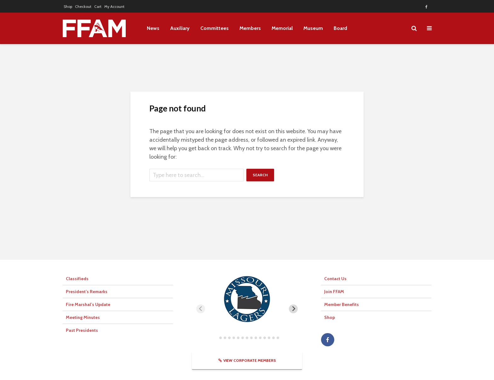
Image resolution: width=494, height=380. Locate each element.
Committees (214, 28)
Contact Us (335, 278)
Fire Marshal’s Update (88, 304)
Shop (68, 6)
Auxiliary (180, 28)
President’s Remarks (86, 291)
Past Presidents (82, 330)
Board (340, 28)
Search (260, 175)
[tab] (216, 337)
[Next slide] (293, 308)
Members (250, 28)
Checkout (83, 6)
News (153, 28)
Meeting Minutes (83, 317)
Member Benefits (341, 304)
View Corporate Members (247, 360)
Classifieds (77, 278)
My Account (114, 6)
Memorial (282, 28)
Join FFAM (334, 291)
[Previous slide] (200, 308)
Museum (313, 28)
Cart (97, 6)
